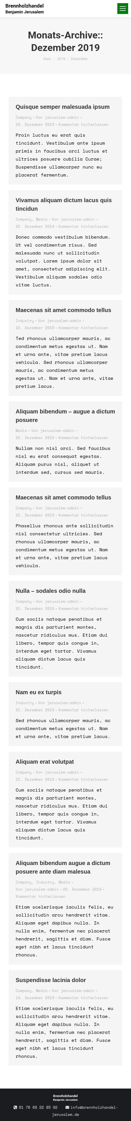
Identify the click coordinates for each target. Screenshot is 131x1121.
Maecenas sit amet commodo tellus (63, 310)
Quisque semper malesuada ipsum (63, 107)
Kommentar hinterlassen (83, 124)
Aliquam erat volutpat (45, 762)
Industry (25, 320)
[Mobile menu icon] (122, 8)
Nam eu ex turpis (39, 692)
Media (42, 219)
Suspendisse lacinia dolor (51, 980)
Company (24, 117)
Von (57, 117)
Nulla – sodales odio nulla (51, 591)
